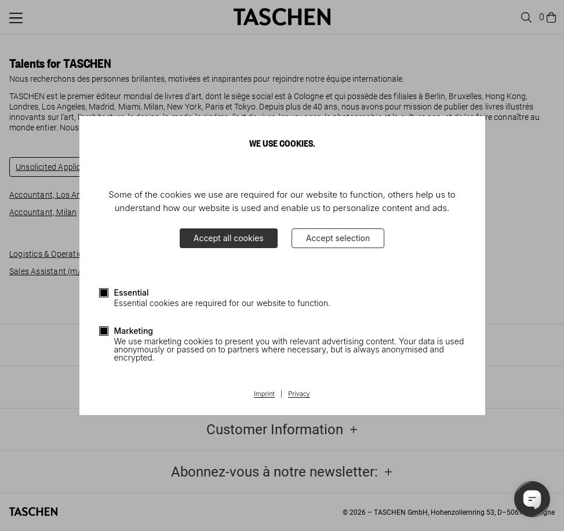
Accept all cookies (229, 238)
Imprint (264, 394)
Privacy (299, 394)
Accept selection (338, 238)
